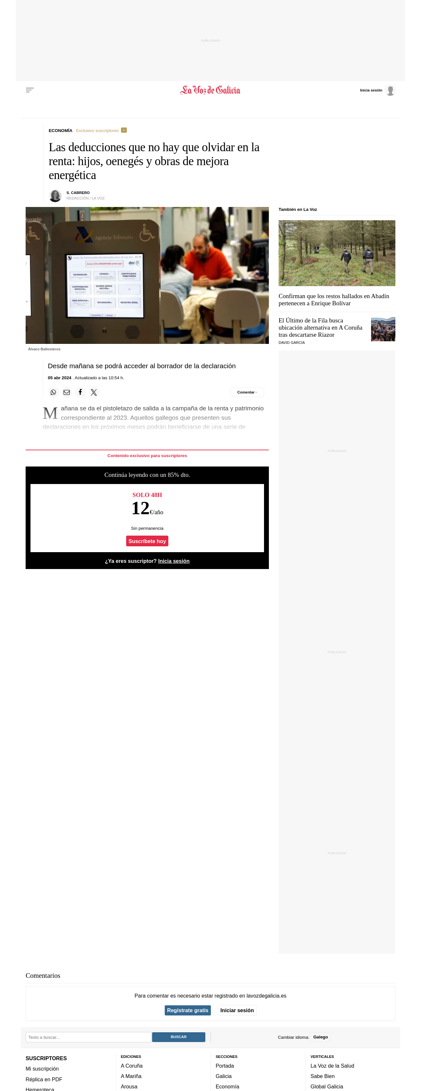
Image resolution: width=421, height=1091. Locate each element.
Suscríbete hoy (147, 541)
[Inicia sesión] (378, 90)
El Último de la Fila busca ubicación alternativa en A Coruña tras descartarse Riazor (321, 327)
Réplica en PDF (44, 1079)
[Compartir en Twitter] (94, 392)
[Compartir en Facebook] (80, 392)
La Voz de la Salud (333, 1066)
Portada (225, 1066)
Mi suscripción (42, 1069)
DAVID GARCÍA (292, 343)
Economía (227, 1086)
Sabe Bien (323, 1076)
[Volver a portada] (210, 90)
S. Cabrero (78, 193)
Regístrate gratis (187, 1010)
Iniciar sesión (237, 1010)
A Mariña (131, 1076)
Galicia (224, 1076)
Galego (320, 1037)
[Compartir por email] (66, 392)
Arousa (129, 1086)
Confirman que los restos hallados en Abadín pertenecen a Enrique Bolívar (334, 300)
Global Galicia (327, 1086)
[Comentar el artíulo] (247, 392)
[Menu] (29, 90)
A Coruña (132, 1066)
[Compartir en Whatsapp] (53, 392)
